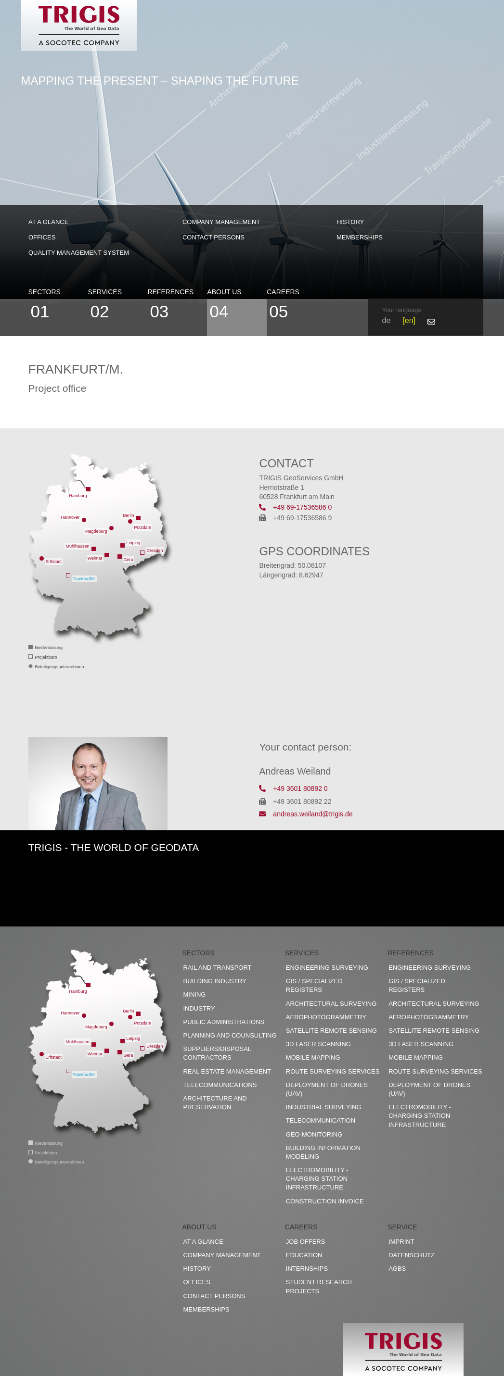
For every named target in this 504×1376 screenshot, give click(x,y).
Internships (307, 1268)
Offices (41, 237)
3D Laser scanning (318, 1044)
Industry (199, 1008)
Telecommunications (220, 1084)
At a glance (48, 221)
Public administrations (223, 1022)
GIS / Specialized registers (314, 985)
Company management (221, 221)
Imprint (401, 1241)
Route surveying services (333, 1071)
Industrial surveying (324, 1107)
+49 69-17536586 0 (295, 507)
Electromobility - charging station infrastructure (317, 1178)
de (386, 320)
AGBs (397, 1268)
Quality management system (78, 252)
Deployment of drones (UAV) (327, 1089)
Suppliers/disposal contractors (217, 1053)
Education (304, 1255)
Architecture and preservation (214, 1103)
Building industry (214, 981)
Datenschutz (411, 1255)
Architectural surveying (331, 1003)
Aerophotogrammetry (326, 1017)
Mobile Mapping (313, 1057)
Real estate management (227, 1071)
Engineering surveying (327, 967)
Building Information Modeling (323, 1152)
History (350, 221)
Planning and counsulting (229, 1035)
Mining (194, 994)
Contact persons (213, 237)
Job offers (305, 1241)
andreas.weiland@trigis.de (305, 814)
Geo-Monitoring (314, 1134)
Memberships (359, 237)
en (409, 320)
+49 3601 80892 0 (293, 788)
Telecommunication (320, 1120)
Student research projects (319, 1286)
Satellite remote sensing (331, 1030)
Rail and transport (217, 967)
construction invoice (325, 1201)
